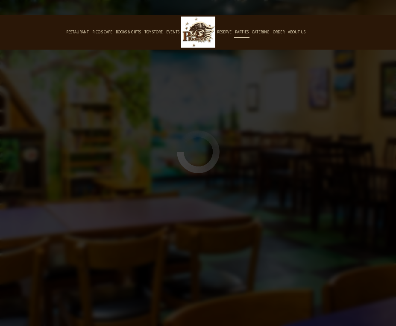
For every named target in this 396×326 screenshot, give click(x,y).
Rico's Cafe (102, 32)
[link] (198, 32)
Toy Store (153, 32)
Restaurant (77, 32)
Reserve (224, 32)
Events (172, 32)
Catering (261, 32)
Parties (242, 32)
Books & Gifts (128, 32)
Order (279, 32)
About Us (296, 32)
